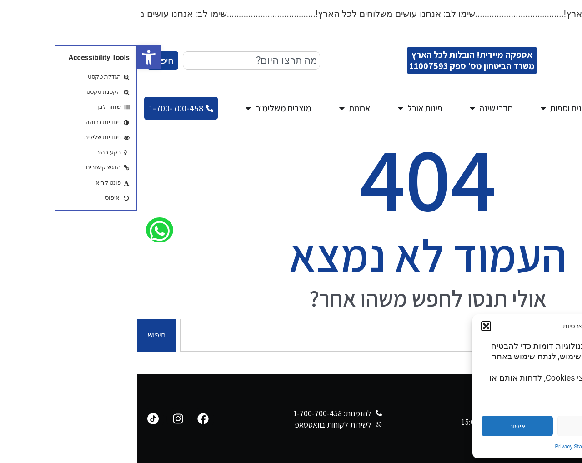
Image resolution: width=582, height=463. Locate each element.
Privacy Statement (440, 446)
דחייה (456, 426)
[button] (12, 57)
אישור (380, 426)
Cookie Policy (483, 446)
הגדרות (532, 426)
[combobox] (114, 60)
